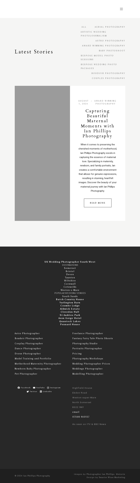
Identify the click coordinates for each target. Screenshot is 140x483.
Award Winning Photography (103, 46)
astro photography (110, 41)
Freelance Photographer (87, 333)
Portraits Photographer (87, 348)
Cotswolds (70, 287)
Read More (98, 203)
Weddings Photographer (87, 369)
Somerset (70, 268)
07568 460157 (81, 417)
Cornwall (70, 284)
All (84, 27)
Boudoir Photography (108, 73)
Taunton (70, 277)
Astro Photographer (27, 333)
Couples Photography (108, 78)
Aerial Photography (110, 27)
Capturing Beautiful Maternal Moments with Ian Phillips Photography (98, 123)
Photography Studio (85, 343)
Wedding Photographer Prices (91, 364)
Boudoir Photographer (29, 338)
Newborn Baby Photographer (33, 369)
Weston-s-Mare (70, 290)
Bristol (70, 271)
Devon (70, 274)
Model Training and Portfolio (33, 358)
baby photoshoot (112, 51)
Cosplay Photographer (29, 343)
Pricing (77, 353)
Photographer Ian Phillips (100, 474)
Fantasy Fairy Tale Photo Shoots (92, 338)
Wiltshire (70, 280)
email (75, 412)
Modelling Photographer (87, 374)
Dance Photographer (28, 348)
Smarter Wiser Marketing (112, 477)
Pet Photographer (26, 374)
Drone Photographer (28, 353)
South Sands (70, 296)
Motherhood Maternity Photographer (38, 364)
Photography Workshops (87, 358)
